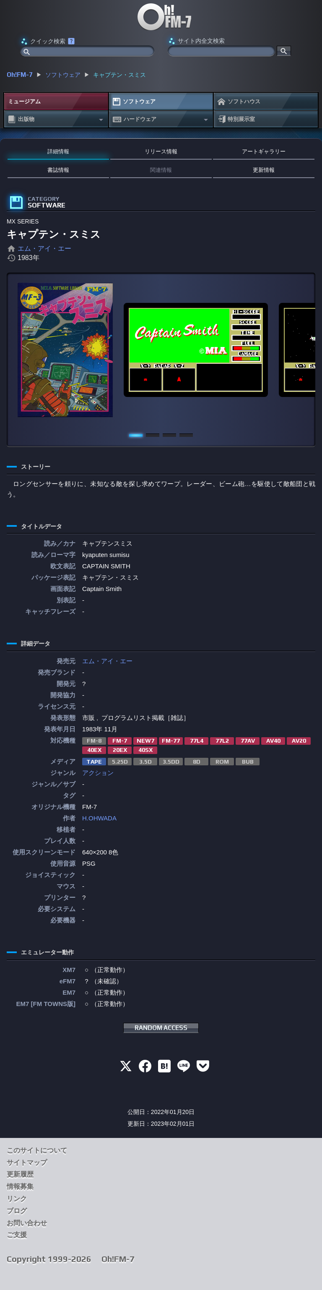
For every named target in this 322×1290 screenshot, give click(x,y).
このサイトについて (37, 1150)
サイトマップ (27, 1162)
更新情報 (264, 170)
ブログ (17, 1210)
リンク (17, 1198)
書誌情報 (58, 170)
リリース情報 (161, 151)
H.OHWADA (99, 818)
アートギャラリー (264, 151)
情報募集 (20, 1186)
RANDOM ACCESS (161, 1027)
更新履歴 (20, 1174)
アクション (98, 772)
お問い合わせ (27, 1223)
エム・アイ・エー (44, 248)
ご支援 (17, 1234)
